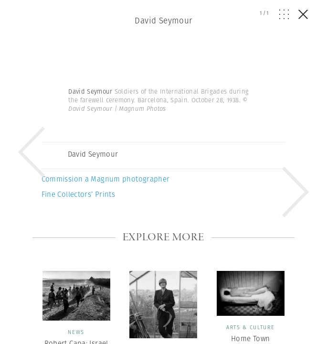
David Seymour (163, 20)
